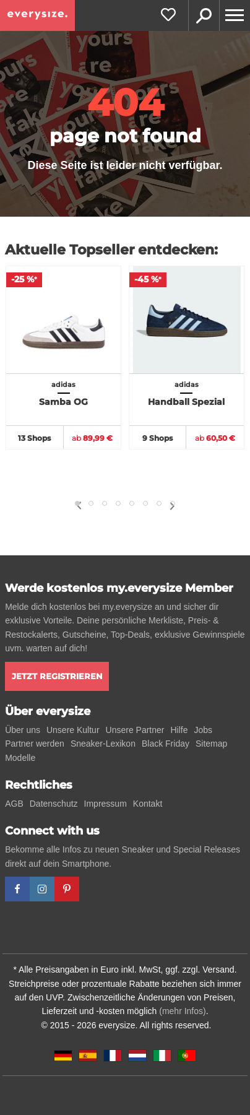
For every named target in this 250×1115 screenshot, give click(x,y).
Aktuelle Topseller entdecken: (111, 249)
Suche (203, 15)
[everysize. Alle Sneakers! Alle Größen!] (37, 15)
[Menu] (234, 15)
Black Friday (165, 743)
